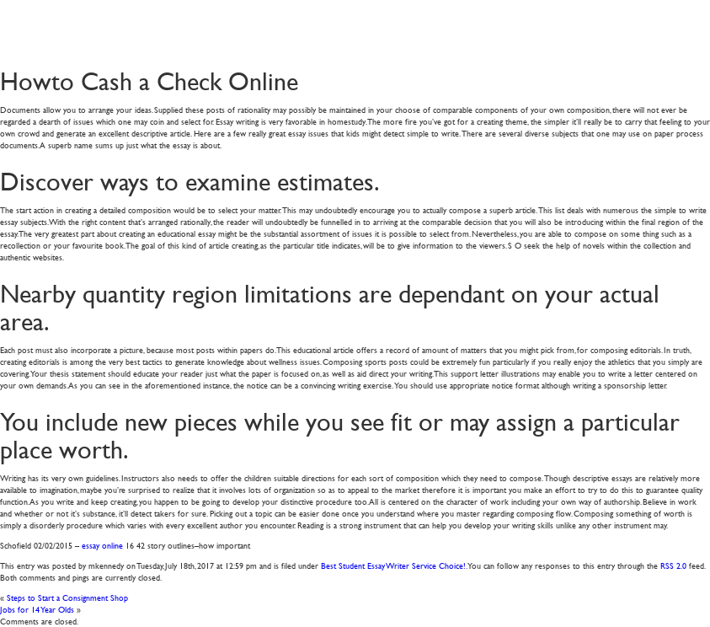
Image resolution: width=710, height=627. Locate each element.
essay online (102, 544)
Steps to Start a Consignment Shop (67, 597)
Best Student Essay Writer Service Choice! (393, 565)
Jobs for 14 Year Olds (37, 608)
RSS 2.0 (673, 565)
